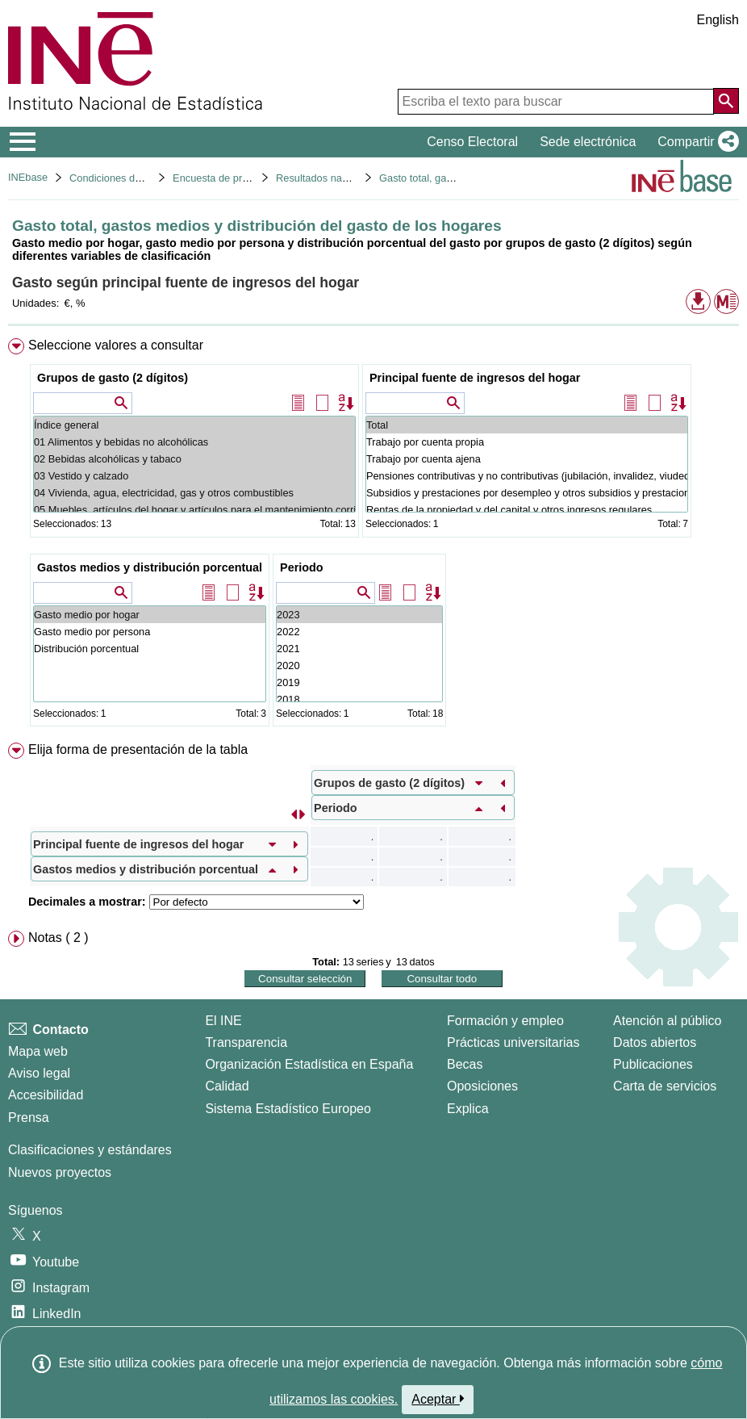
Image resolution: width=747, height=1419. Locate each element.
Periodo (301, 567)
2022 (359, 631)
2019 (359, 682)
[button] (695, 142)
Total (526, 424)
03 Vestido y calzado (194, 475)
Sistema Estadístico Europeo (287, 1109)
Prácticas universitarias (513, 1042)
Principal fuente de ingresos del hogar (474, 377)
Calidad (226, 1086)
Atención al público (667, 1021)
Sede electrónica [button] (588, 142)
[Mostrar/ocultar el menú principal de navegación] (23, 142)
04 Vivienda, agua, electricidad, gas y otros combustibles (194, 492)
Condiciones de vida (115, 178)
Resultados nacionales (328, 178)
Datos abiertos (654, 1042)
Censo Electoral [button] (472, 142)
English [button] (718, 20)
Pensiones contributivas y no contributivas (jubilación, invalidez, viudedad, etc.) (526, 475)
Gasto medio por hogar (149, 614)
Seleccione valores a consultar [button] (115, 345)
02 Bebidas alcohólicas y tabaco (194, 458)
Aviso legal (39, 1073)
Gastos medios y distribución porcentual (149, 567)
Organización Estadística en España (309, 1064)
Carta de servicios (664, 1086)
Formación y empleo (505, 1021)
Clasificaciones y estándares (90, 1150)
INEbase (28, 177)
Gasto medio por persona (149, 631)
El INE (223, 1021)
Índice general (194, 424)
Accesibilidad (45, 1095)
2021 (359, 648)
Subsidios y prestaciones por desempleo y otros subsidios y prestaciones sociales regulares (526, 492)
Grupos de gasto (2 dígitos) (112, 377)
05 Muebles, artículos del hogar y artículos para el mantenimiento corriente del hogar (194, 509)
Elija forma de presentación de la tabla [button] (138, 749)
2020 (359, 665)
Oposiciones (482, 1086)
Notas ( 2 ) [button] (58, 937)
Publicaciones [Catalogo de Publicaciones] (653, 1064)
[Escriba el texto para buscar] (556, 102)
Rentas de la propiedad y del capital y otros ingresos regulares (526, 509)
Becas (464, 1064)
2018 (359, 699)
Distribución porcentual (149, 648)
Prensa (28, 1117)
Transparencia (246, 1042)
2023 (359, 614)
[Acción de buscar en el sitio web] (726, 101)
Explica (468, 1109)
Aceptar (437, 1399)
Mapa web (38, 1051)
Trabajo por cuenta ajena (526, 458)
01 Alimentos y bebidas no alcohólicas (194, 441)
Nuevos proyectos (59, 1172)
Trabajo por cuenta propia (526, 441)
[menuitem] (373, 536)
